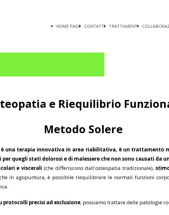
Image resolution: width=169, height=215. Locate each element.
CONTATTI (94, 26)
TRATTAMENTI (124, 26)
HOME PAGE (68, 26)
